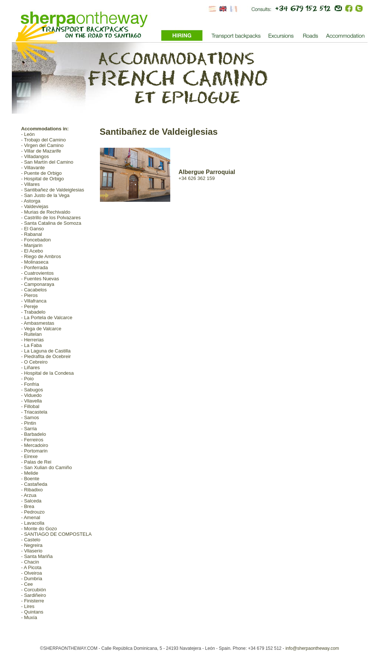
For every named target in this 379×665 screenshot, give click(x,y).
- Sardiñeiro (33, 595)
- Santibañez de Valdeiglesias (52, 190)
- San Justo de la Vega (45, 195)
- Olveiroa (31, 573)
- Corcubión (33, 589)
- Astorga (30, 201)
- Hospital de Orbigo (42, 178)
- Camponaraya (37, 284)
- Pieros (29, 295)
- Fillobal (30, 406)
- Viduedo (31, 395)
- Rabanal (31, 234)
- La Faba (31, 345)
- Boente (30, 478)
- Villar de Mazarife (41, 151)
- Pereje (29, 306)
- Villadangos (35, 156)
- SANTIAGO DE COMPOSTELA (56, 534)
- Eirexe (29, 456)
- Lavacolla (32, 523)
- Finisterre (32, 601)
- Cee (27, 584)
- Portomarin (34, 451)
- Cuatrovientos (37, 273)
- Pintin (28, 423)
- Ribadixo (32, 489)
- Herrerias (32, 339)
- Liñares (30, 367)
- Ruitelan (31, 334)
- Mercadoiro (34, 445)
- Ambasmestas (37, 323)
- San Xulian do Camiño (46, 467)
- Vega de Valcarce (41, 328)
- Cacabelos (34, 290)
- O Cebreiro (34, 362)
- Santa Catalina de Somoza (51, 223)
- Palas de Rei (36, 462)
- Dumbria (31, 578)
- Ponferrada (34, 267)
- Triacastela (34, 412)
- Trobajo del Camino (43, 140)
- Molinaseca (34, 262)
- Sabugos (32, 389)
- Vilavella (31, 401)
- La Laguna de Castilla (46, 351)
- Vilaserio (32, 551)
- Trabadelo (33, 312)
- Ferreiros (32, 439)
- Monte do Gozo (39, 528)
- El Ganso (32, 228)
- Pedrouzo (33, 512)
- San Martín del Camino (47, 162)
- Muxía (29, 617)
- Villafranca (33, 301)
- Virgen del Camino (42, 145)
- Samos (30, 417)
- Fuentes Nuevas (40, 278)
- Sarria (29, 428)
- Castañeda (34, 484)
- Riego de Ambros (41, 256)
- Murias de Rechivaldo (45, 212)
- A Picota (31, 567)
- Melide (29, 473)
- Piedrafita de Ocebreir (46, 356)
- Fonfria (30, 384)
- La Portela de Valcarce (47, 317)
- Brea (27, 506)
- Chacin (30, 562)
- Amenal (30, 517)
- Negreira (32, 545)
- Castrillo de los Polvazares (51, 217)
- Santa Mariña (37, 556)
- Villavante (33, 167)
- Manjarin (32, 245)
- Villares (30, 184)
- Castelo (30, 539)
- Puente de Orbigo (41, 173)
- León (28, 134)
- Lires (27, 606)
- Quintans (32, 612)
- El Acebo (32, 251)
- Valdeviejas (34, 206)
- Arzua (28, 495)
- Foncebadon (36, 240)
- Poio (27, 378)
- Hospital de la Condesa (47, 373)
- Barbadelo (33, 434)
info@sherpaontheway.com (312, 648)
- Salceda (31, 501)
